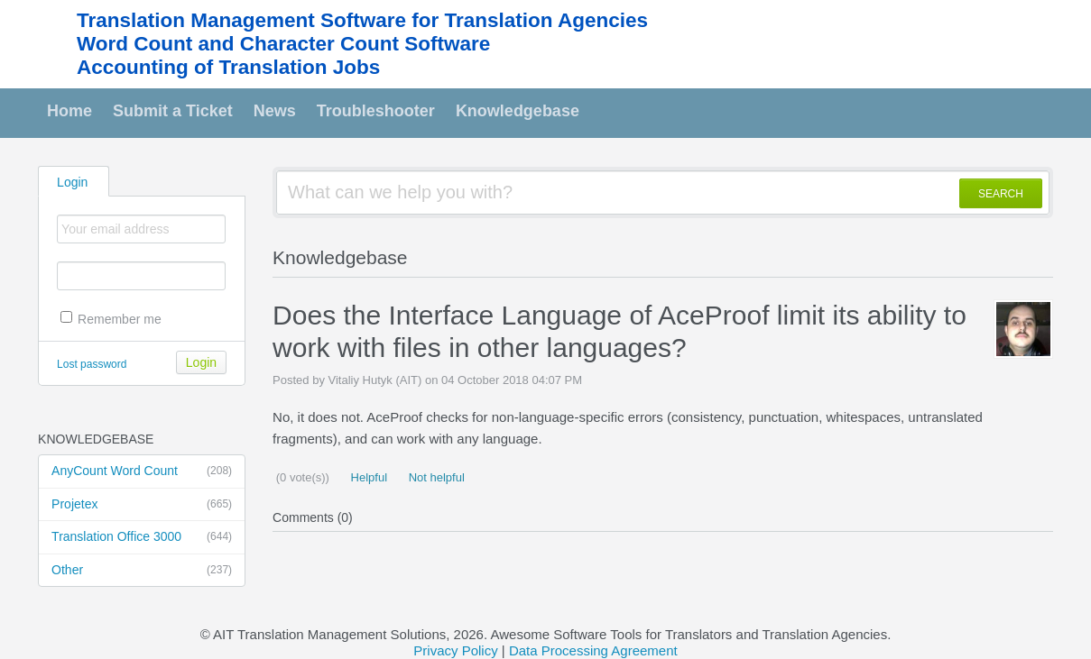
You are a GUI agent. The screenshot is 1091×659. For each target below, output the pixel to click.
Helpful (367, 477)
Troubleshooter (376, 111)
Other (141, 571)
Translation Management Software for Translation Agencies (362, 20)
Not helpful (435, 477)
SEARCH (1000, 194)
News (275, 111)
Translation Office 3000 (141, 537)
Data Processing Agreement (593, 650)
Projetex (141, 505)
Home (69, 111)
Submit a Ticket (173, 111)
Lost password (91, 364)
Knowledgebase (517, 111)
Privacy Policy (455, 650)
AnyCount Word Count (141, 471)
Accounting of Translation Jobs (228, 67)
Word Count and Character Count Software (283, 43)
